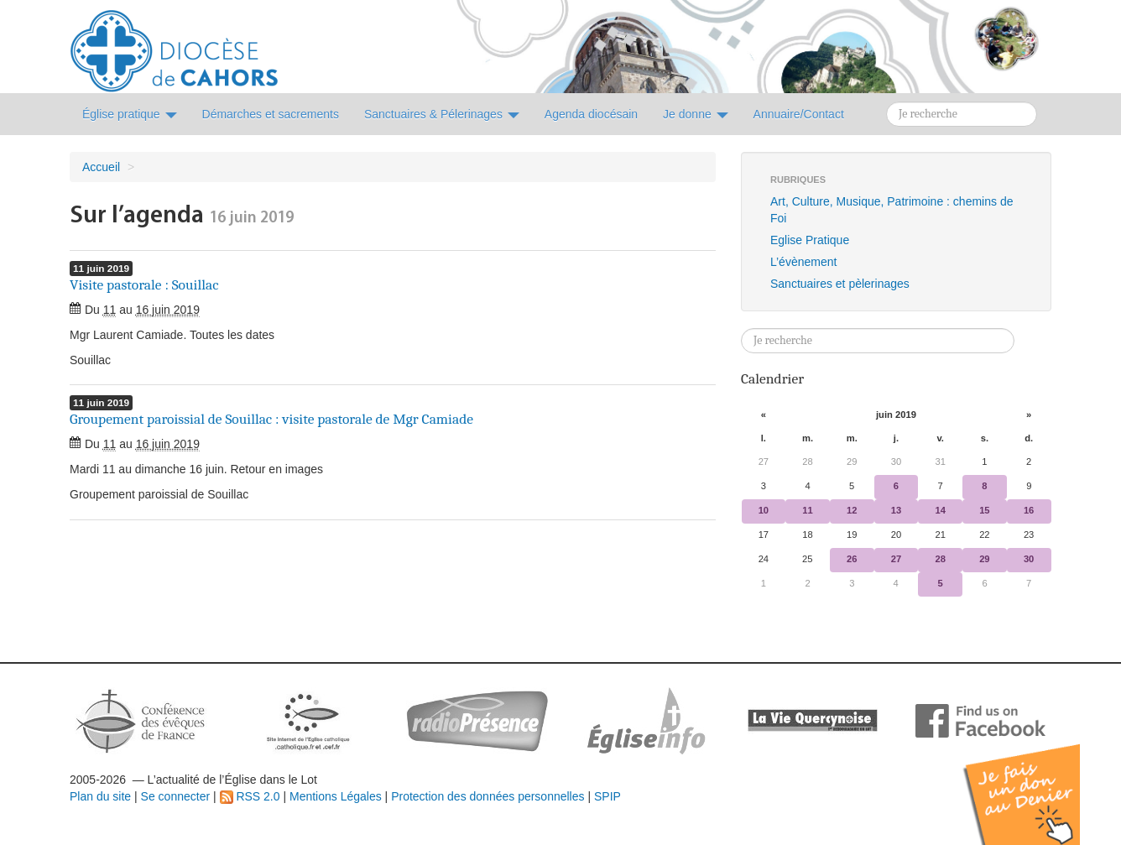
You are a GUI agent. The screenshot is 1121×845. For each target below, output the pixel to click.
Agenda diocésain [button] (591, 114)
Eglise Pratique (809, 240)
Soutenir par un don (1037, 781)
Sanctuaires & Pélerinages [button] (441, 114)
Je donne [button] (695, 114)
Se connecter (176, 796)
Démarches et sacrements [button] (270, 114)
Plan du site (100, 796)
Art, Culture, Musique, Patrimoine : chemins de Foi (891, 210)
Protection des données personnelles (487, 796)
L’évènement (803, 262)
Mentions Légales (335, 796)
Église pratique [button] (129, 114)
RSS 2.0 (250, 796)
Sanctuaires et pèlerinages (840, 283)
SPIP (607, 796)
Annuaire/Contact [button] (798, 114)
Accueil (101, 167)
